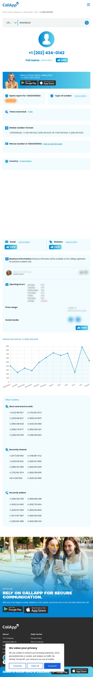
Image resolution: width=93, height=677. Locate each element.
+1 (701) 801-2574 (34, 413)
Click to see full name (52, 144)
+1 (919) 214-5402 (16, 504)
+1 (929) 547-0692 (34, 461)
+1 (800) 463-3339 (34, 516)
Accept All (52, 666)
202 (36, 12)
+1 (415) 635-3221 (16, 461)
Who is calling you (15, 12)
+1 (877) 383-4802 (16, 456)
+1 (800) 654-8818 (34, 510)
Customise (17, 666)
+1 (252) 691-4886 (16, 521)
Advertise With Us (9, 642)
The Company (8, 638)
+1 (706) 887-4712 (34, 456)
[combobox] (10, 23)
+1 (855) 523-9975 (34, 418)
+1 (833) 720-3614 (34, 504)
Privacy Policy (36, 638)
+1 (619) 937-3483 (16, 510)
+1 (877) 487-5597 (16, 516)
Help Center (36, 634)
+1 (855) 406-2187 (34, 429)
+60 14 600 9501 (15, 478)
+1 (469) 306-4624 (34, 435)
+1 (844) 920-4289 (34, 467)
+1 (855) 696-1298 (34, 499)
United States (28, 12)
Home (5, 12)
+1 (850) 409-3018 (16, 424)
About (6, 634)
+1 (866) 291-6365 (16, 467)
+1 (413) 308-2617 (16, 413)
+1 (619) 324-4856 (34, 424)
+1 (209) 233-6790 (16, 435)
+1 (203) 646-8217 (16, 418)
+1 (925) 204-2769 (16, 499)
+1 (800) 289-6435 (34, 472)
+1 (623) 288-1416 (34, 521)
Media (5, 645)
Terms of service (37, 642)
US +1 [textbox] (9, 22)
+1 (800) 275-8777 (16, 429)
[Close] (62, 644)
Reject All (35, 666)
